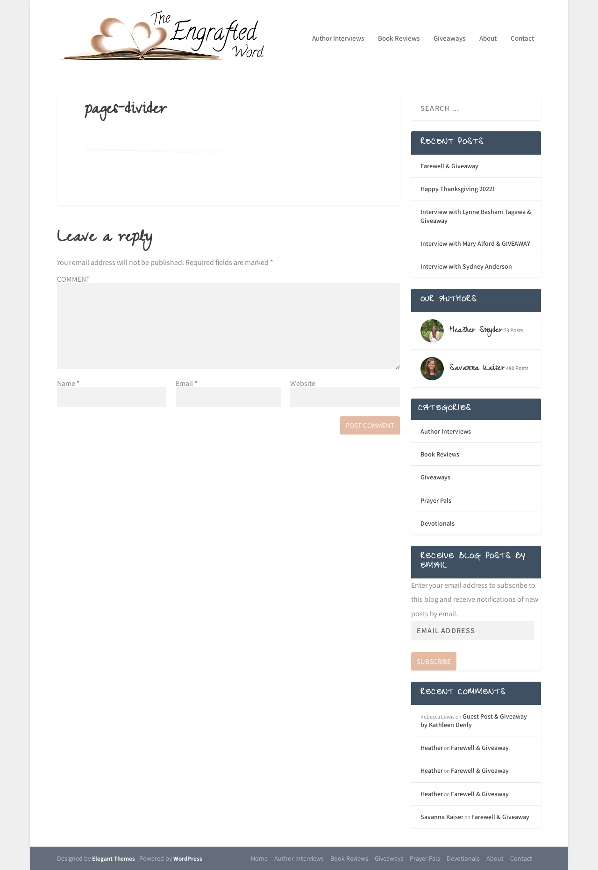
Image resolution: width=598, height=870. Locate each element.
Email (187, 383)
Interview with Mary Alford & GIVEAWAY (475, 243)
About (488, 39)
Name (68, 383)
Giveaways (449, 39)
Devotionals (437, 523)
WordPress (187, 859)
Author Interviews (338, 39)
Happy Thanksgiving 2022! (457, 189)
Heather (431, 747)
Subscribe (434, 661)
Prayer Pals (435, 500)
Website (302, 383)
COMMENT (73, 279)
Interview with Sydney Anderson (466, 266)
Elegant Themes (113, 859)
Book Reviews (399, 39)
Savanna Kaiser (441, 817)
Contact (522, 39)
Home (259, 858)
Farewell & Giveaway (449, 166)
